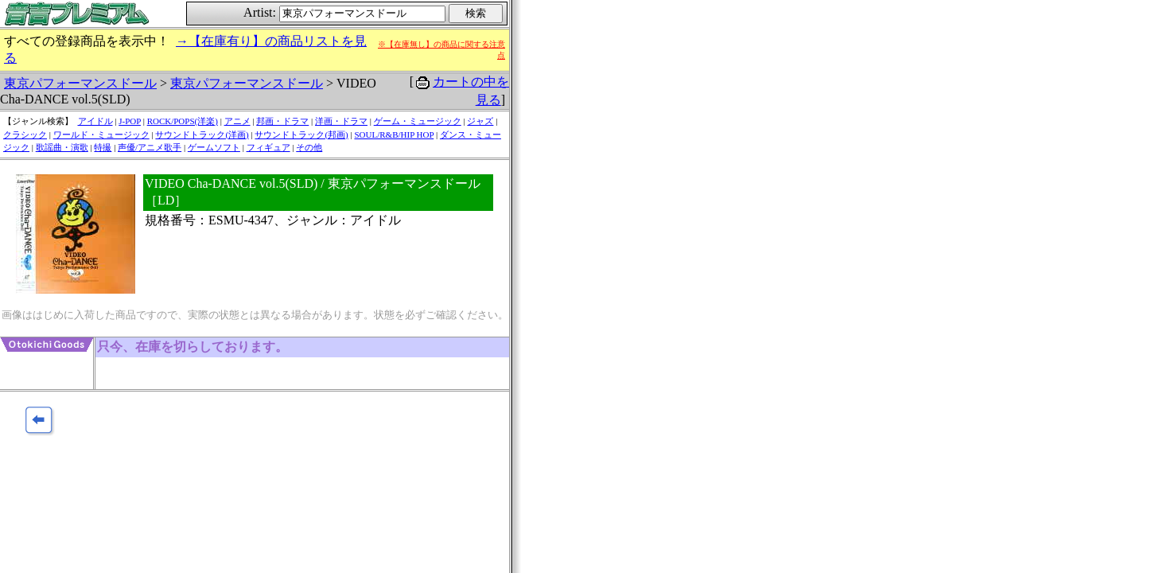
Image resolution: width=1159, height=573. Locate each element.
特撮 (102, 147)
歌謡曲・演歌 (62, 147)
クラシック (25, 134)
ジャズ (480, 121)
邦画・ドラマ (282, 121)
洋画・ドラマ (341, 121)
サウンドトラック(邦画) (301, 134)
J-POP (130, 121)
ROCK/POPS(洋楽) (182, 121)
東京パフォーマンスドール (80, 83)
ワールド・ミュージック (101, 134)
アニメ (237, 121)
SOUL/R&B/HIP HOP (394, 134)
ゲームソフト (214, 147)
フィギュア (268, 147)
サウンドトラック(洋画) (201, 134)
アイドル (95, 121)
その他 (309, 147)
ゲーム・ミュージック (417, 121)
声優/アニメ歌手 (149, 147)
